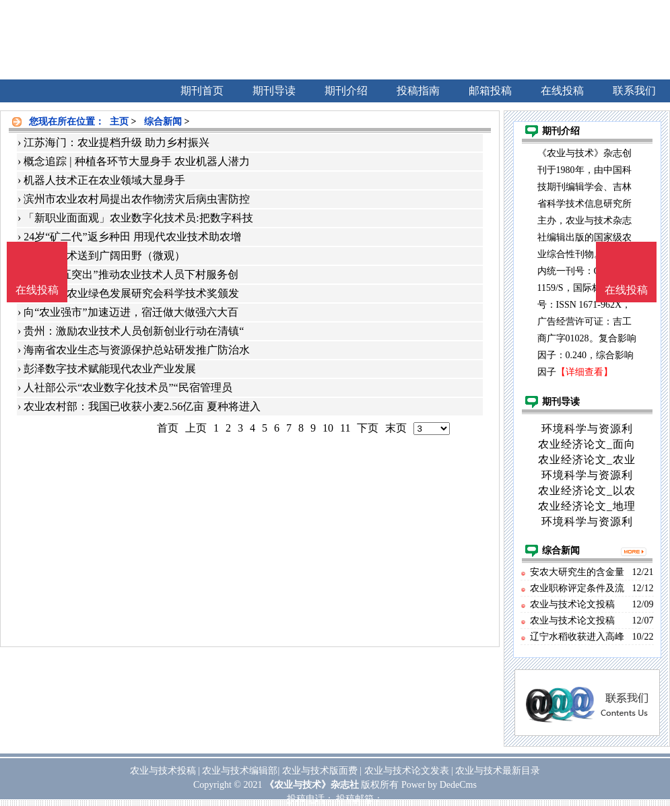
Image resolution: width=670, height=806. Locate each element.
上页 (196, 428)
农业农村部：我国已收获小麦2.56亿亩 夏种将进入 (142, 406)
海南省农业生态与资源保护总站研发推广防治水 (137, 350)
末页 (396, 428)
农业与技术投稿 (163, 771)
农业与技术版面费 (320, 771)
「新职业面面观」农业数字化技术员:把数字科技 (138, 218)
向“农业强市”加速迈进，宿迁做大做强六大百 (131, 312)
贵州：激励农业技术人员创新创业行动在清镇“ (134, 331)
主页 (119, 121)
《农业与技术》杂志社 (312, 785)
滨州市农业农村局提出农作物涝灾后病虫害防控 (137, 199)
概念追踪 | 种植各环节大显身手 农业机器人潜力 (136, 161)
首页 (167, 428)
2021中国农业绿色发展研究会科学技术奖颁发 (131, 293)
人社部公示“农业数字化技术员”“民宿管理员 (128, 387)
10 (328, 428)
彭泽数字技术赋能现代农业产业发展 (110, 368)
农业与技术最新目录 (497, 771)
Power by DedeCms (439, 785)
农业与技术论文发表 (406, 771)
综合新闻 (163, 121)
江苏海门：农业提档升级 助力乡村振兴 (116, 142)
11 (345, 428)
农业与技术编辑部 (239, 771)
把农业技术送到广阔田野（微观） (104, 255)
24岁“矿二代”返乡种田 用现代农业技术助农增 (132, 236)
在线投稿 (626, 290)
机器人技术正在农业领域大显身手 (104, 180)
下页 (367, 428)
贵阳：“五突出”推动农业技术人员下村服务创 (131, 274)
